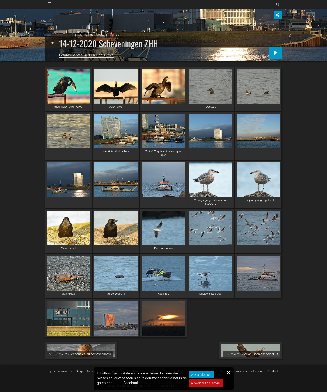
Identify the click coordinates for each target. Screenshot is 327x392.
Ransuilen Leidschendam (247, 371)
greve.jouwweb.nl (61, 371)
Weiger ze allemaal (207, 383)
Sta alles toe (202, 374)
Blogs (79, 371)
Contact (272, 371)
